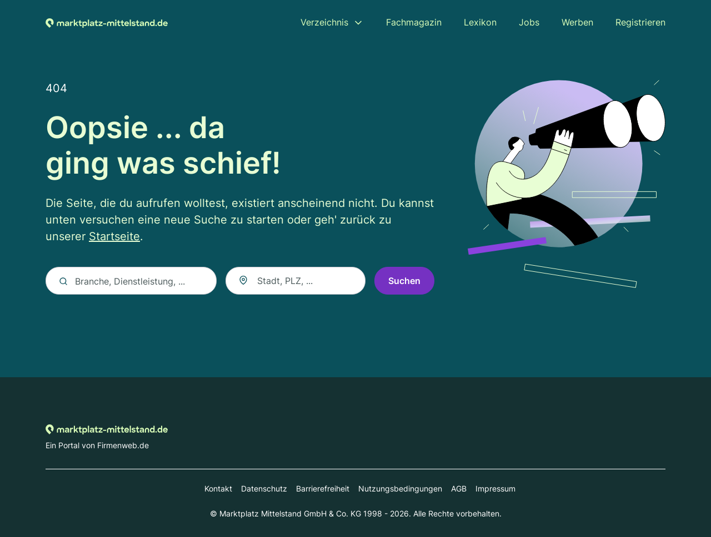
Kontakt (218, 488)
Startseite (114, 237)
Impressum (495, 488)
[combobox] (295, 281)
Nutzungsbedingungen (400, 488)
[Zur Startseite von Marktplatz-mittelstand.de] (107, 22)
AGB (459, 488)
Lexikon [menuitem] (480, 22)
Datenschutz (264, 488)
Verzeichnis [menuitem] (324, 22)
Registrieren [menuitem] (640, 22)
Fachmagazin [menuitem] (414, 22)
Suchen (404, 281)
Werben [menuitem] (577, 22)
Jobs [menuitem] (529, 22)
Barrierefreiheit (322, 488)
